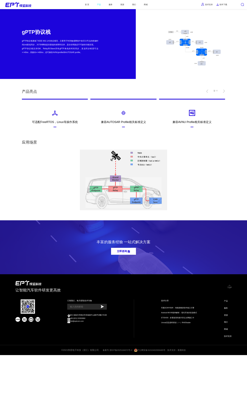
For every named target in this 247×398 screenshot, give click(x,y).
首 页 (76, 5)
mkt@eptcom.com (75, 361)
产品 (91, 5)
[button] (204, 110)
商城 (148, 5)
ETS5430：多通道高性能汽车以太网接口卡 (176, 355)
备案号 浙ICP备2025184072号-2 (116, 392)
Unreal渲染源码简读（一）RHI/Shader (174, 361)
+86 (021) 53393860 (76, 358)
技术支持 (199, 5)
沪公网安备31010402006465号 (152, 392)
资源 (119, 5)
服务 (105, 5)
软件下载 (216, 5)
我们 (134, 5)
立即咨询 (123, 283)
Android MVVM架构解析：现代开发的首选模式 (178, 350)
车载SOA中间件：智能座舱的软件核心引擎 (176, 344)
